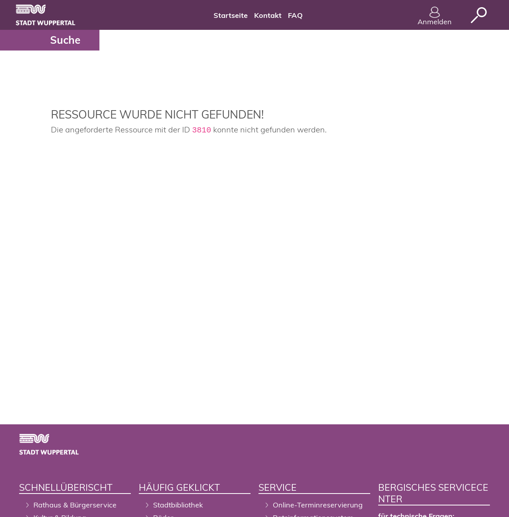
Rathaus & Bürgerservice (75, 504)
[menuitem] (230, 15)
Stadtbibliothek (178, 504)
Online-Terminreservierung (318, 504)
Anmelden (435, 16)
